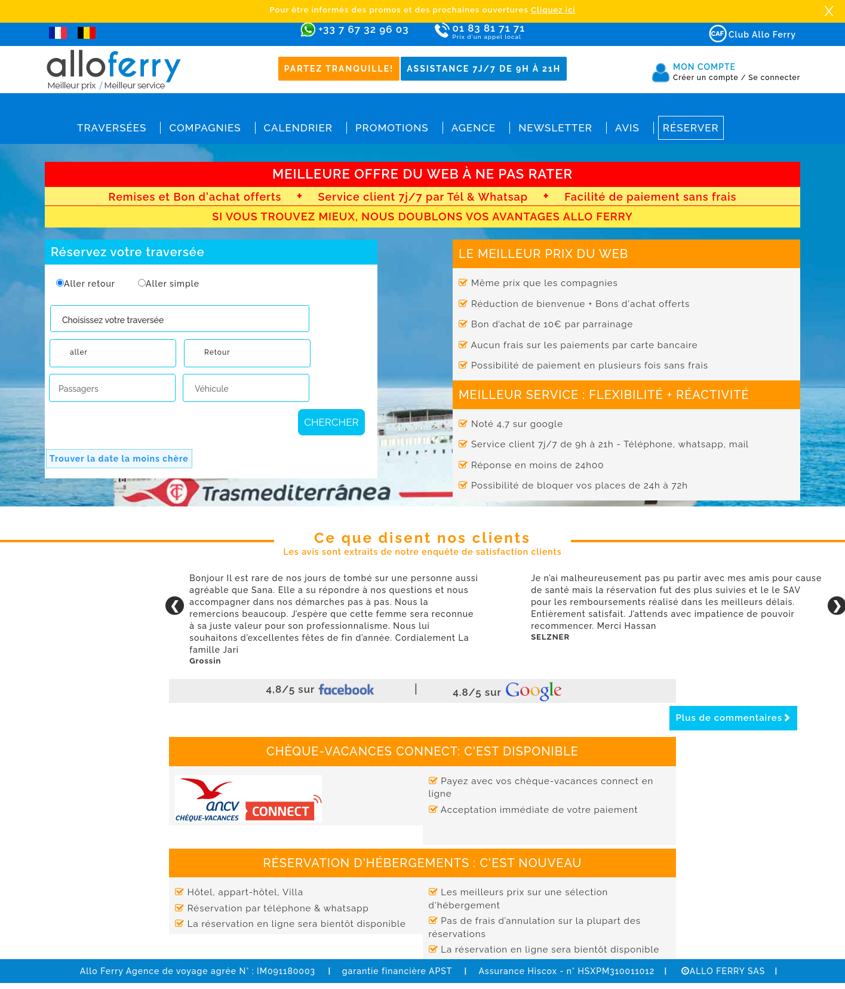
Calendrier (298, 128)
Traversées (111, 128)
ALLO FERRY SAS (723, 971)
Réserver (691, 128)
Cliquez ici (553, 9)
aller (79, 352)
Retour (217, 352)
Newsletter (555, 128)
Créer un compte (709, 77)
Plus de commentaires (733, 717)
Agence (473, 128)
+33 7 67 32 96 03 (363, 29)
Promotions (392, 128)
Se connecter (774, 77)
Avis (627, 128)
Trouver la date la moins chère (119, 458)
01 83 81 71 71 (523, 32)
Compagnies (205, 128)
